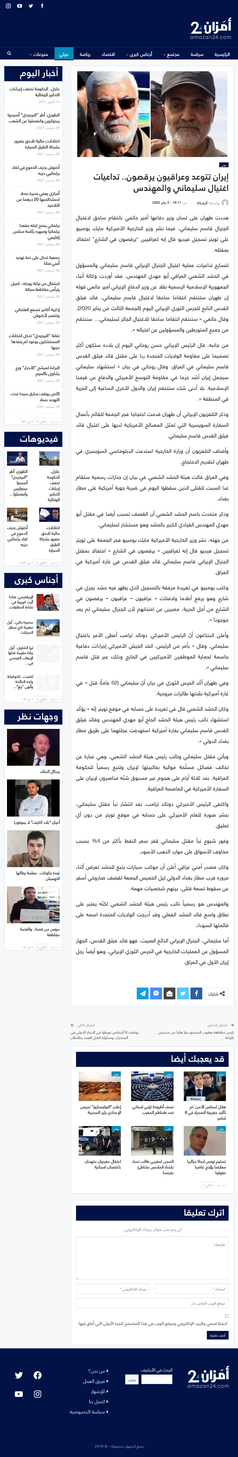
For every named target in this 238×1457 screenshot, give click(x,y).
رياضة (85, 53)
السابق (222, 1185)
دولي (64, 53)
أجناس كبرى (141, 53)
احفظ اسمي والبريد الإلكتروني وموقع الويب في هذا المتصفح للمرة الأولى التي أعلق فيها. (152, 1323)
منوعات (41, 53)
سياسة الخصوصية (87, 1411)
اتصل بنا (97, 1401)
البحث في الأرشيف (156, 1369)
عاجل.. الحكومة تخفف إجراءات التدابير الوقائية (35, 91)
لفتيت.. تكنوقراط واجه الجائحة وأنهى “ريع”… (20, 681)
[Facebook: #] (37, 1375)
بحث (132, 1379)
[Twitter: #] (19, 1375)
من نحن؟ (96, 1370)
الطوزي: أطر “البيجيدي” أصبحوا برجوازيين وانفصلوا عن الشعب (34, 117)
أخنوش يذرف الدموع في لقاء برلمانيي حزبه (36, 170)
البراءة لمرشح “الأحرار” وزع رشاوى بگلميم (38, 370)
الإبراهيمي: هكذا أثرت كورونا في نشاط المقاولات (21, 601)
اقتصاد (108, 53)
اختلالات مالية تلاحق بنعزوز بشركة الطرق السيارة (37, 143)
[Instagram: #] (37, 1394)
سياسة (197, 53)
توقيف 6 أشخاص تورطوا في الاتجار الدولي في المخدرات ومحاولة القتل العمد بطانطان (105, 1034)
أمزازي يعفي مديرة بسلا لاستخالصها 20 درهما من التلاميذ (38, 199)
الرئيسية (222, 53)
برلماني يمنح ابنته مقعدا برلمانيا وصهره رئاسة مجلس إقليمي (36, 231)
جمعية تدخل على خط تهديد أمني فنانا (38, 260)
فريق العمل (94, 1380)
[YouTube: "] (19, 1394)
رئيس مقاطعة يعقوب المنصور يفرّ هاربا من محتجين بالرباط (196, 1034)
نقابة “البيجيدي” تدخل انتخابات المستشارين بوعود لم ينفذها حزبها (34, 341)
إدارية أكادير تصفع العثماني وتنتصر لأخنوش (37, 312)
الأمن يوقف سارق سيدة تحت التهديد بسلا (35, 396)
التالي (207, 1185)
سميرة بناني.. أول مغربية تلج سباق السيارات (20, 626)
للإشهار (98, 1390)
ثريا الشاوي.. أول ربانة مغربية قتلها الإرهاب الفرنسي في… (20, 655)
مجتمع (173, 53)
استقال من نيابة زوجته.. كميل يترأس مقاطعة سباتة (35, 286)
